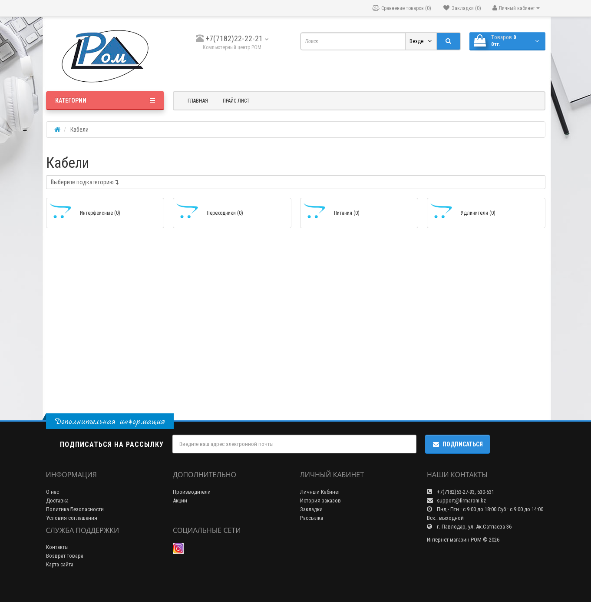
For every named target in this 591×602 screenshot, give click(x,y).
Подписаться (457, 444)
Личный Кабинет (320, 492)
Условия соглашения (71, 518)
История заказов (320, 500)
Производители (192, 492)
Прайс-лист (236, 101)
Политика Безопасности (75, 509)
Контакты (57, 547)
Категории (105, 100)
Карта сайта (59, 564)
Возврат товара (64, 555)
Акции (180, 500)
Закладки (311, 509)
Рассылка (311, 518)
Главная (198, 101)
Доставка (57, 500)
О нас (52, 492)
